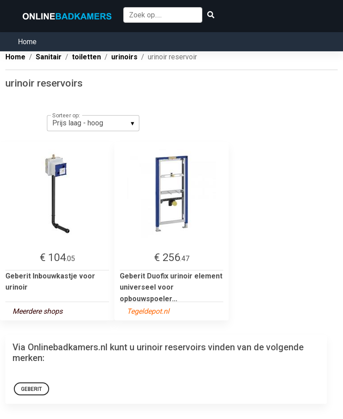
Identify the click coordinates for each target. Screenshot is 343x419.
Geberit (31, 389)
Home (27, 41)
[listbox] (93, 123)
